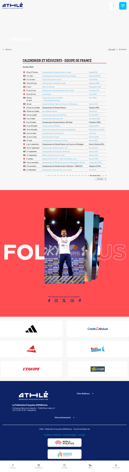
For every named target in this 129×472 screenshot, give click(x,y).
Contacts (81, 435)
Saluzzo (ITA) (93, 104)
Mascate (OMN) (94, 76)
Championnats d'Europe (50, 137)
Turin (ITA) (92, 170)
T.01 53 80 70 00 (19, 410)
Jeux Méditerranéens (49, 111)
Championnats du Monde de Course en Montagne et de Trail (63, 162)
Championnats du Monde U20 (52, 133)
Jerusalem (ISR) (94, 119)
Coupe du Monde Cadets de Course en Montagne (59, 104)
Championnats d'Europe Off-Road (54, 115)
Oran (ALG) (93, 111)
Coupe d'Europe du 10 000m (52, 98)
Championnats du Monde (51, 126)
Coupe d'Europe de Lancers (52, 80)
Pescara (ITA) (93, 148)
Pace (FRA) (92, 98)
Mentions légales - (70, 435)
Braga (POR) (93, 72)
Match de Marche (48, 87)
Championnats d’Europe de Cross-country (57, 170)
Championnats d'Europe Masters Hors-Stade (58, 90)
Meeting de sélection (52, 100)
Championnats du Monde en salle (54, 83)
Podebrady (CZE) (95, 87)
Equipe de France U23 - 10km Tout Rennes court (59, 159)
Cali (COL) (92, 133)
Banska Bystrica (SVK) (96, 130)
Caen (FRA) (93, 94)
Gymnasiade (46, 94)
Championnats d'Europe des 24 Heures (56, 151)
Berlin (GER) (93, 141)
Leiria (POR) (93, 80)
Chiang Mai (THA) (95, 162)
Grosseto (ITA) (94, 90)
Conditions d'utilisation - (53, 435)
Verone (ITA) (93, 151)
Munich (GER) (94, 137)
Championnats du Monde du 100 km (55, 141)
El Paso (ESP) (93, 115)
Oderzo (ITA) (93, 155)
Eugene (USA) (94, 126)
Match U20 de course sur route (53, 155)
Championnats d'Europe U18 (52, 119)
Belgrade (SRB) (94, 83)
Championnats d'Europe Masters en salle (56, 72)
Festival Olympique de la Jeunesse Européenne (58, 130)
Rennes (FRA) (93, 159)
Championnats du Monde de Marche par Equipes (59, 76)
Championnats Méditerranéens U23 (55, 148)
